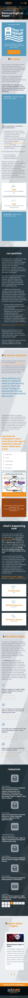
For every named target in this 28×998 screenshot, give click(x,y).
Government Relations (13, 8)
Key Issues (23, 8)
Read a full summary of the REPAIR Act (13, 325)
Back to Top (14, 996)
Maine (14, 541)
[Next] (8, 906)
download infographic (13, 494)
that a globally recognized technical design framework (14, 363)
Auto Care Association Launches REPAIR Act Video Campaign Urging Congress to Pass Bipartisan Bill (13, 817)
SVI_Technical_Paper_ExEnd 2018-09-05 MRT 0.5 (14, 509)
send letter (8, 736)
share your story (10, 754)
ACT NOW (13, 52)
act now (7, 697)
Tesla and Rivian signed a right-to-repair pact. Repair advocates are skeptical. (13, 897)
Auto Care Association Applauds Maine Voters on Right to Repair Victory (13, 859)
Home (3, 8)
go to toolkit (9, 717)
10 (6, 906)
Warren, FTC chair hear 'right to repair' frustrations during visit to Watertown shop (13, 839)
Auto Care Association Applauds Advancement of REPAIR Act (13, 878)
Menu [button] (23, 3)
